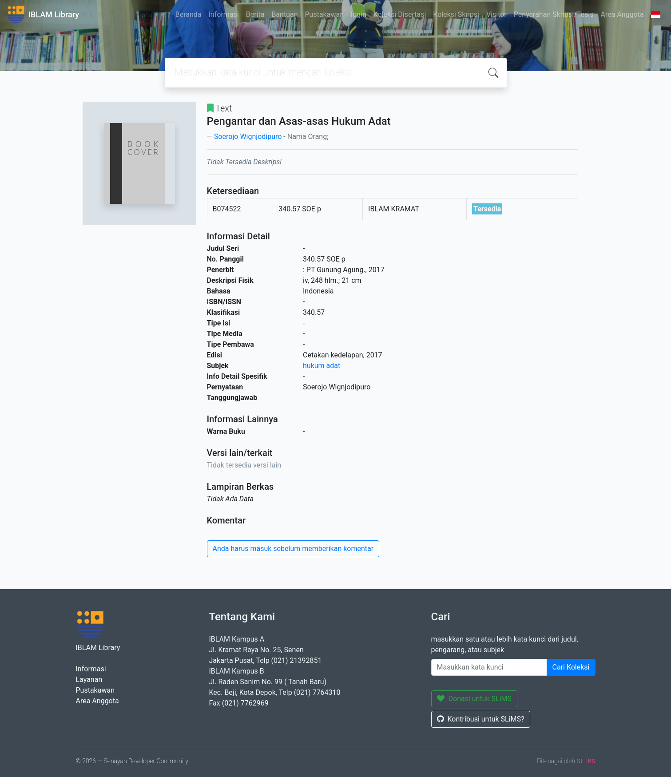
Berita (255, 14)
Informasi (224, 14)
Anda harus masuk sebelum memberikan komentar (293, 548)
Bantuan (284, 14)
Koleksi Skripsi (456, 14)
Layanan (89, 679)
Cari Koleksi (571, 667)
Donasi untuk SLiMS (474, 698)
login (358, 14)
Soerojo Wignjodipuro (248, 136)
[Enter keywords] (489, 667)
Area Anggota (622, 14)
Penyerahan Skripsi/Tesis (554, 14)
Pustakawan (324, 14)
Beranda (188, 14)
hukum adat (321, 365)
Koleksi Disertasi (399, 14)
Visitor (496, 14)
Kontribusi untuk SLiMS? (480, 719)
